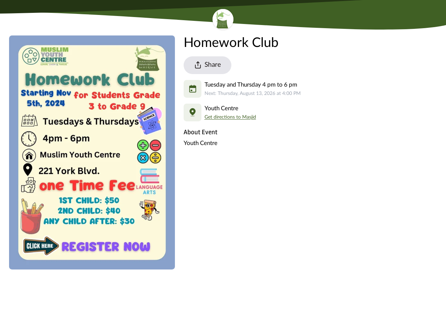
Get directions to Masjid (230, 117)
